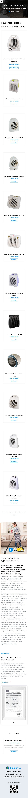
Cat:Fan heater (14, 60)
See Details (14, 62)
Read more (6, 682)
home (12, 11)
